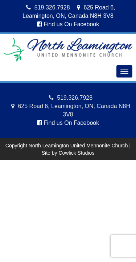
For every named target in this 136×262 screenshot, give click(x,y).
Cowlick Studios (76, 153)
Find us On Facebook (68, 24)
